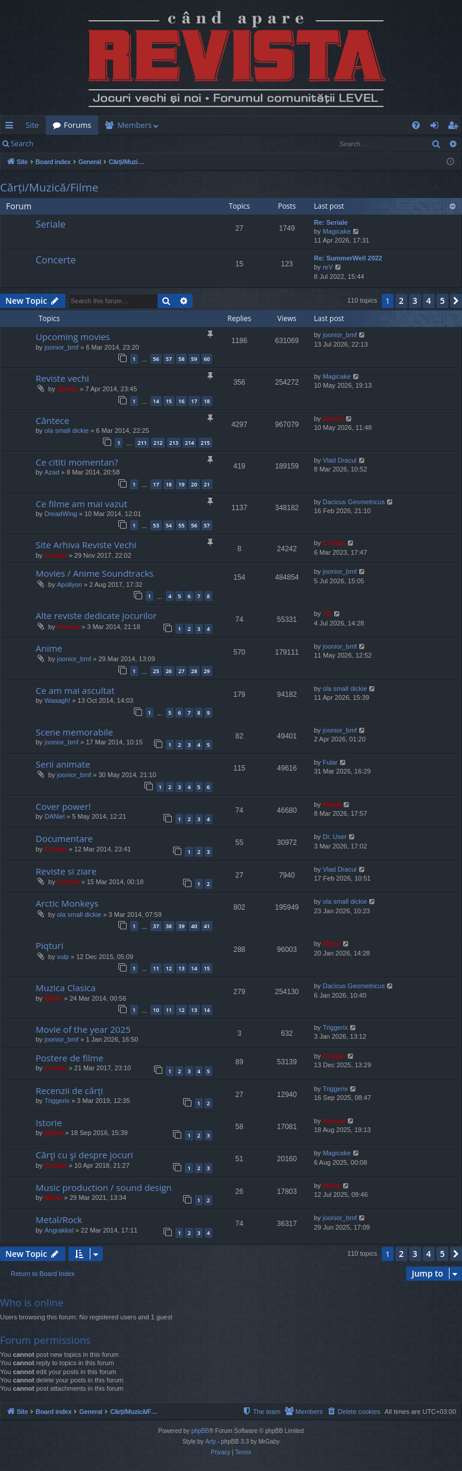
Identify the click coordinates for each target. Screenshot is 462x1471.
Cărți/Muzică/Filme (49, 187)
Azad (52, 472)
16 (181, 401)
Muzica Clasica (66, 988)
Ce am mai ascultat (75, 690)
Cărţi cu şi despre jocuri (84, 1155)
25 (156, 671)
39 (181, 926)
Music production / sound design (104, 1187)
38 (169, 926)
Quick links (11, 127)
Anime (49, 648)
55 (181, 525)
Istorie (49, 1123)
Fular (330, 762)
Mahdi (332, 804)
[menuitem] (231, 125)
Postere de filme (69, 1058)
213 (173, 443)
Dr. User (335, 836)
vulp (63, 956)
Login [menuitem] (437, 127)
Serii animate (63, 764)
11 (156, 968)
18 (207, 401)
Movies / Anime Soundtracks (94, 573)
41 (207, 926)
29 (207, 671)
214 (189, 443)
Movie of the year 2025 (83, 1029)
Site (32, 125)
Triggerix (335, 1027)
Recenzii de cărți (69, 1090)
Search (22, 144)
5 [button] (442, 300)
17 (194, 401)
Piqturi (49, 945)
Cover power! (63, 806)
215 (205, 443)
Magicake (337, 231)
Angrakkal (59, 1230)
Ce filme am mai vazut (81, 504)
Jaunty (67, 388)
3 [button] (415, 300)
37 (156, 926)
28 (194, 671)
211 (141, 443)
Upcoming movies (73, 336)
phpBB (200, 1431)
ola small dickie (67, 430)
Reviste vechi (62, 378)
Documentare (64, 838)
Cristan (56, 555)
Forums (77, 125)
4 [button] (428, 300)
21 (207, 484)
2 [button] (401, 300)
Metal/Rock (59, 1219)
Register (99, 144)
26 (169, 671)
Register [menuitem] (455, 127)
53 (156, 525)
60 (207, 359)
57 (169, 359)
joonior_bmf (61, 347)
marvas (68, 626)
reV (328, 267)
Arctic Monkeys (67, 903)
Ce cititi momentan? (77, 462)
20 (194, 484)
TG (327, 613)
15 (169, 401)
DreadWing (61, 513)
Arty (210, 1441)
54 (169, 525)
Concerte (56, 259)
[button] (456, 301)
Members (134, 125)
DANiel (55, 816)
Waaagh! (58, 700)
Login (59, 144)
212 (157, 443)
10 (156, 1010)
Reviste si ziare (66, 871)
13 (181, 968)
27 (181, 671)
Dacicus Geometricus (354, 501)
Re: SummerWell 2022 (348, 258)
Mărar (332, 943)
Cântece (52, 420)
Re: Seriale (331, 222)
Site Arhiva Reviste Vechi (86, 545)
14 (156, 401)
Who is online (32, 1302)
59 (194, 359)
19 (181, 484)
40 (194, 926)
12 (169, 968)
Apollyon (69, 584)
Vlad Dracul (340, 460)
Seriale (50, 224)
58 (181, 359)
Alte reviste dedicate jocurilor (96, 615)
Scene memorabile (74, 732)
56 (156, 359)
